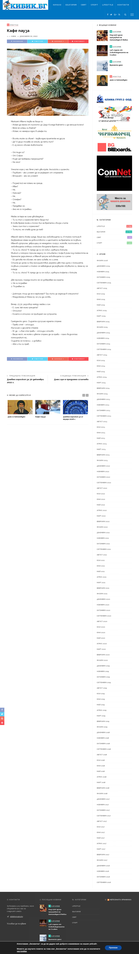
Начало (57, 5)
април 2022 (102, 510)
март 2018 (101, 782)
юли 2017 (101, 827)
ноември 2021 (103, 538)
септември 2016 (104, 882)
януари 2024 (102, 394)
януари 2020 (102, 660)
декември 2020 (103, 599)
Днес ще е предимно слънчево (71, 379)
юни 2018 (101, 766)
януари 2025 (102, 327)
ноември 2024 (103, 338)
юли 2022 (101, 494)
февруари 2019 (103, 721)
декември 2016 (103, 866)
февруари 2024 (103, 388)
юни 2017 (101, 832)
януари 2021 (102, 594)
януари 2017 (102, 860)
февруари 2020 (103, 655)
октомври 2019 (103, 677)
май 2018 (101, 771)
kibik (13, 36)
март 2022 (101, 516)
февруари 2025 (103, 322)
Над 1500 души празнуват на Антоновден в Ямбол (119, 37)
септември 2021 (104, 549)
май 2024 (101, 372)
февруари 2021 (103, 588)
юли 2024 (101, 360)
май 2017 (101, 838)
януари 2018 (102, 793)
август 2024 (102, 355)
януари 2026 (102, 260)
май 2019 (101, 705)
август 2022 (102, 488)
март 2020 (101, 649)
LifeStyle (107, 5)
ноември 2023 (103, 405)
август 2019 (102, 688)
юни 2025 (101, 299)
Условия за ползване (16, 924)
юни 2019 (101, 699)
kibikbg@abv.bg (16, 917)
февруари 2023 (103, 455)
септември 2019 (104, 682)
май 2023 (101, 438)
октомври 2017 (103, 810)
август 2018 (102, 755)
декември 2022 (103, 466)
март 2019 (101, 716)
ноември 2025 (103, 272)
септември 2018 (104, 749)
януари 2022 (102, 527)
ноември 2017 (103, 805)
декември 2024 (103, 333)
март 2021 (101, 583)
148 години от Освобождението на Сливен (119, 52)
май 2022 (101, 505)
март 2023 (101, 449)
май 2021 (101, 571)
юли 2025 (101, 294)
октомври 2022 (103, 477)
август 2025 (102, 288)
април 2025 (102, 310)
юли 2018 (101, 760)
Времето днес (116, 65)
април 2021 (101, 577)
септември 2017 (104, 816)
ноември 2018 (103, 738)
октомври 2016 (103, 877)
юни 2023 (101, 433)
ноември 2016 (103, 871)
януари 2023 (102, 460)
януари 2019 (102, 727)
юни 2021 (101, 566)
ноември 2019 (103, 671)
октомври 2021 (103, 544)
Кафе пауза (40, 417)
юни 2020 (101, 632)
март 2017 (101, 849)
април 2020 (102, 644)
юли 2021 (101, 560)
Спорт (94, 5)
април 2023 (102, 444)
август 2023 (102, 421)
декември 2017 (103, 799)
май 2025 (101, 305)
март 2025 (101, 316)
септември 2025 (104, 283)
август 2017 (102, 821)
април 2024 (102, 377)
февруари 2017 (103, 855)
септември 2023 (104, 416)
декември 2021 (103, 533)
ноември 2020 (103, 605)
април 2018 (101, 777)
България (71, 5)
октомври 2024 (103, 344)
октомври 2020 (103, 610)
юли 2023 (101, 427)
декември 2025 (103, 266)
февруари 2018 (103, 788)
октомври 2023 (103, 410)
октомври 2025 (103, 277)
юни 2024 (101, 366)
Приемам (113, 947)
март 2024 (101, 383)
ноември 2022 (103, 471)
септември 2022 (104, 483)
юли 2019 (101, 694)
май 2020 (101, 638)
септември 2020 (104, 616)
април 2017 (101, 843)
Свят (84, 5)
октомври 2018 (103, 744)
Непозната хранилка (120, 900)
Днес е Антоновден (16, 417)
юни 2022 (101, 499)
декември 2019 (103, 666)
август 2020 (102, 621)
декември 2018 (103, 732)
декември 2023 (103, 399)
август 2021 (102, 555)
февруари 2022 (103, 521)
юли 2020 (101, 627)
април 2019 (101, 710)
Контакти (123, 5)
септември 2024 (104, 349)
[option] (20, 409)
